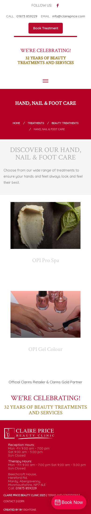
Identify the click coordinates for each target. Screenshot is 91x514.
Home (16, 123)
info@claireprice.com (68, 16)
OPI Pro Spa (45, 260)
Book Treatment (45, 28)
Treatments (36, 123)
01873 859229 (26, 16)
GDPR (20, 501)
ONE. (29, 509)
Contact (9, 501)
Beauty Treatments (65, 123)
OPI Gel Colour (45, 349)
